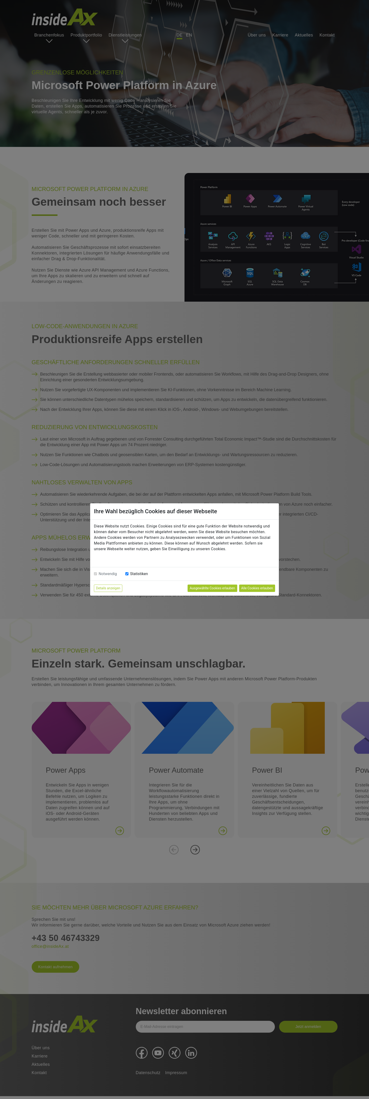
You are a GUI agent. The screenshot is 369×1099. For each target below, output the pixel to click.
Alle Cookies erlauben (257, 588)
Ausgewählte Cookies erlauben (212, 588)
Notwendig (108, 574)
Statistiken (139, 574)
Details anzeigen (108, 588)
